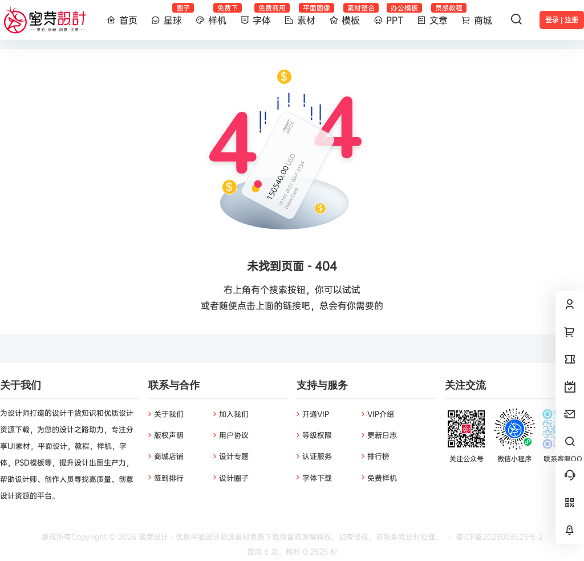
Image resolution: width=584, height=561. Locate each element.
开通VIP (315, 414)
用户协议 (234, 435)
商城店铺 (169, 456)
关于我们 (169, 414)
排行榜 (378, 456)
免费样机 (382, 478)
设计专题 (234, 456)
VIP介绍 (380, 414)
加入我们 (234, 414)
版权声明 (169, 435)
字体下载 (317, 478)
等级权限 (317, 435)
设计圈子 (234, 478)
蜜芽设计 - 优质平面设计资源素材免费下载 (207, 536)
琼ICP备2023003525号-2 (499, 536)
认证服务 (317, 456)
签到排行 (169, 478)
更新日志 (382, 435)
